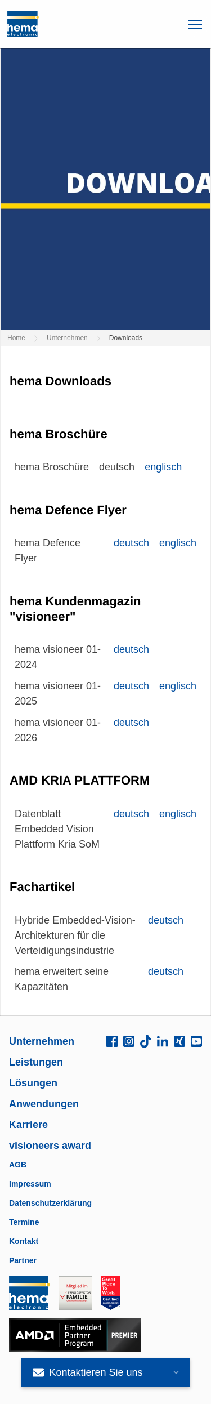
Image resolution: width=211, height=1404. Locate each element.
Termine (24, 1222)
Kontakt (23, 1241)
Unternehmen (67, 338)
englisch (163, 467)
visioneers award (50, 1145)
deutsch (131, 543)
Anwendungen (44, 1103)
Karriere (28, 1124)
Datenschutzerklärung (50, 1202)
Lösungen (33, 1083)
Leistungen (36, 1062)
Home (16, 338)
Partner (23, 1260)
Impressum (30, 1183)
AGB (17, 1164)
